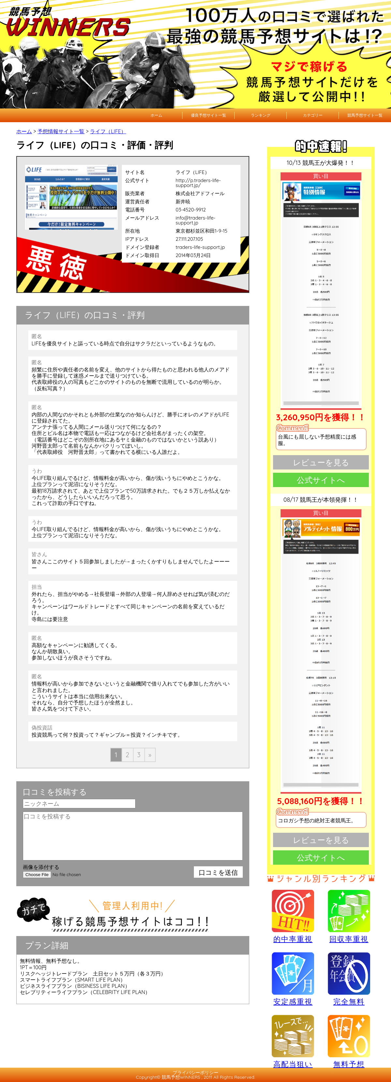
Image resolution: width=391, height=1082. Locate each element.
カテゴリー (313, 115)
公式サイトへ (321, 480)
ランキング (260, 115)
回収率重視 (349, 916)
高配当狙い (293, 1041)
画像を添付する (41, 867)
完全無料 (349, 979)
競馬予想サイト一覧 (365, 115)
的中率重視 (293, 916)
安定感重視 (293, 978)
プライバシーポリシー (195, 1072)
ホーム (156, 115)
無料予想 (349, 1041)
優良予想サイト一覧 (208, 115)
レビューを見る (321, 462)
